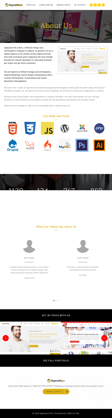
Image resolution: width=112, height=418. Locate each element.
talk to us (32, 105)
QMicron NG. (73, 413)
